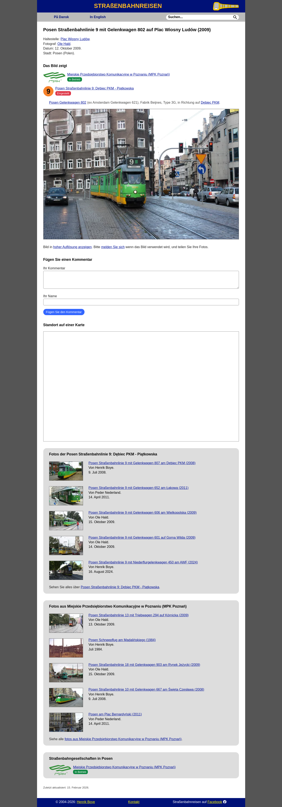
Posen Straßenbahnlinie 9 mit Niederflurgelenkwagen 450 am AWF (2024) (143, 562)
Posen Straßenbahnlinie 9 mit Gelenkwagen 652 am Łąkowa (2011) (138, 488)
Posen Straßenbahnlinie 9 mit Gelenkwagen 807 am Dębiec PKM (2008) (141, 463)
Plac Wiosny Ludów (75, 39)
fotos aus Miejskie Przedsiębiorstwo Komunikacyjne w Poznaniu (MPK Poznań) (123, 739)
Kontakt (133, 802)
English (98, 17)
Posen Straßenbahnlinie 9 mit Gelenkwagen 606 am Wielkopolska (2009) (142, 512)
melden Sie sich (113, 247)
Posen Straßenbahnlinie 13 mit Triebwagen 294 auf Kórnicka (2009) (138, 615)
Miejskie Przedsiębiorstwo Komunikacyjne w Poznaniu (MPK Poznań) (118, 74)
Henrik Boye (86, 802)
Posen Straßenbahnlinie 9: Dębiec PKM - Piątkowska (94, 88)
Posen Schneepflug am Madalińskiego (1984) (122, 640)
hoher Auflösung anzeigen (72, 247)
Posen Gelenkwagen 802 (67, 102)
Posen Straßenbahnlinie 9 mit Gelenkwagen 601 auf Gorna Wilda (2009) (141, 537)
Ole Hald (63, 44)
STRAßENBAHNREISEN (128, 5)
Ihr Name (141, 299)
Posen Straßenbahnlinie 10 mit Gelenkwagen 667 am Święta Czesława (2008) (146, 689)
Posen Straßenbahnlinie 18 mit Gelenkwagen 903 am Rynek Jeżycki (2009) (144, 664)
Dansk (61, 17)
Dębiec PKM (210, 102)
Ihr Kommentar (141, 277)
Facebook (214, 802)
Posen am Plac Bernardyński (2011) (115, 714)
